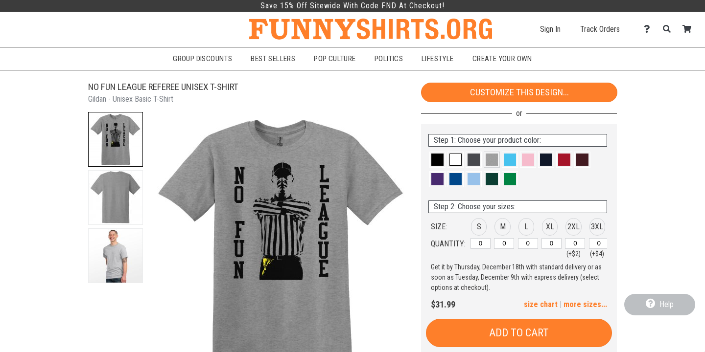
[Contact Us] (649, 29)
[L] (528, 243)
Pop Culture (335, 58)
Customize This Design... (519, 92)
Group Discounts (202, 58)
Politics (389, 58)
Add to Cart (519, 333)
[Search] (669, 29)
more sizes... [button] (585, 304)
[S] (480, 243)
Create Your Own (502, 58)
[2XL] (575, 243)
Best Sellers (273, 58)
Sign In (550, 29)
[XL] (551, 243)
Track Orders (600, 29)
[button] (115, 139)
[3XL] (599, 243)
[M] (504, 243)
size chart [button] (541, 304)
